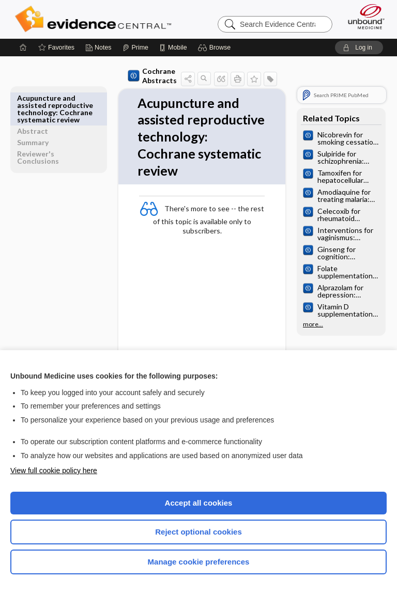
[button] (216, 47)
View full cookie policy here (53, 470)
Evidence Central (95, 19)
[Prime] (135, 47)
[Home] (23, 47)
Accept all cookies (199, 502)
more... (313, 324)
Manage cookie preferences (199, 561)
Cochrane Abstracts (133, 76)
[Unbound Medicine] (363, 16)
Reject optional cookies (198, 531)
